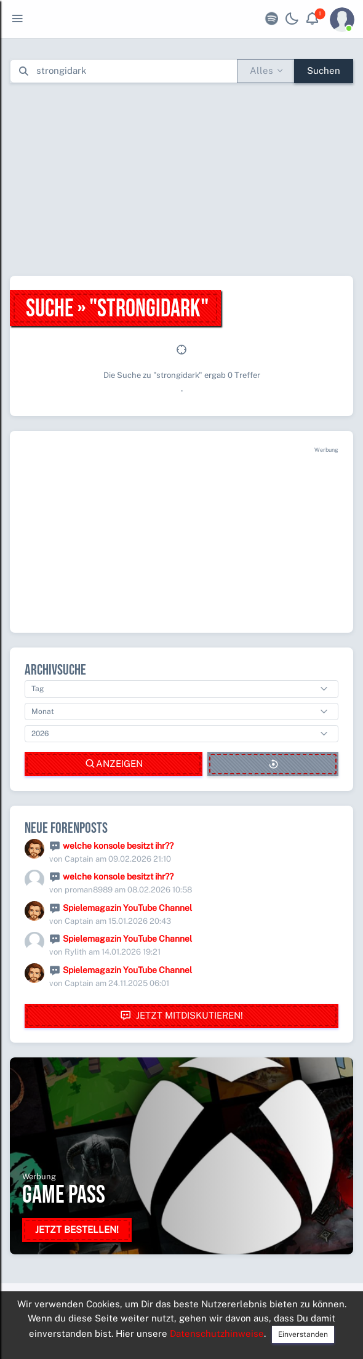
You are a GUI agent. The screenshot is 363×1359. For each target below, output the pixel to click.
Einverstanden (303, 1334)
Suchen (323, 70)
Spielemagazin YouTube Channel (127, 908)
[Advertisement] (186, 179)
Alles (261, 70)
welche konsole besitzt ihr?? (118, 846)
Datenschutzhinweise (217, 1333)
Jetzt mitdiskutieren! (181, 1015)
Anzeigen (114, 764)
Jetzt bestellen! (77, 1229)
